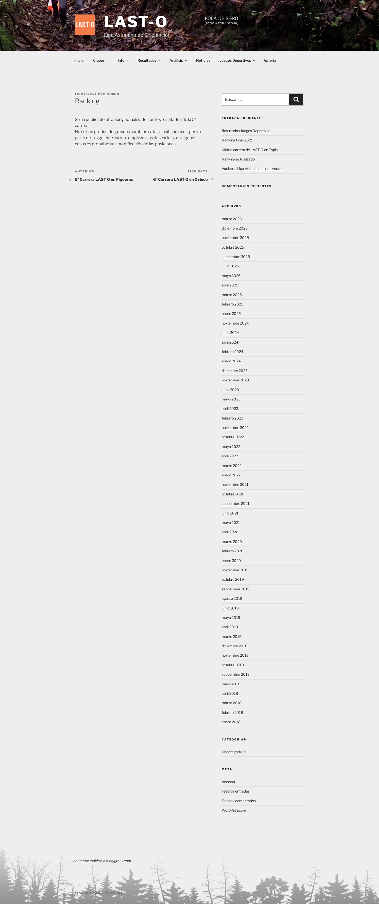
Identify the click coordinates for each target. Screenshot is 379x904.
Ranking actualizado (238, 159)
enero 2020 (231, 560)
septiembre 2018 (236, 674)
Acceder (228, 782)
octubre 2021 (233, 494)
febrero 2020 (233, 551)
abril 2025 (230, 285)
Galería (270, 60)
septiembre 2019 (236, 589)
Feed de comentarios (239, 801)
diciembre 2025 (235, 228)
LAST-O (136, 21)
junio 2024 (230, 332)
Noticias (203, 60)
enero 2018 (231, 722)
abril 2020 (230, 532)
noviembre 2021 (235, 484)
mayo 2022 (231, 446)
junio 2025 (230, 266)
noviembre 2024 (235, 323)
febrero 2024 (232, 351)
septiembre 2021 (235, 503)
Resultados (149, 60)
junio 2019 (230, 608)
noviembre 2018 (235, 655)
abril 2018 (230, 693)
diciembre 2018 (234, 646)
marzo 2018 (232, 703)
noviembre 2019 (235, 570)
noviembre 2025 (235, 237)
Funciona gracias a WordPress (98, 892)
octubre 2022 (233, 437)
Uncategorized (234, 752)
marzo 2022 (232, 465)
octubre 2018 (233, 665)
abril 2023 (230, 408)
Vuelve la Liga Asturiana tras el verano (252, 168)
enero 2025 (231, 313)
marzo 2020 (232, 541)
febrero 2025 (232, 304)
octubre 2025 (233, 247)
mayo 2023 (231, 399)
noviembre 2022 (235, 427)
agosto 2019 (232, 598)
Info (123, 60)
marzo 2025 (232, 295)
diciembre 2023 (235, 370)
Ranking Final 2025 (237, 140)
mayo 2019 (231, 617)
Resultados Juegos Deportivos (246, 130)
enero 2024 (231, 361)
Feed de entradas (236, 791)
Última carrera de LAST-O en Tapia (250, 150)
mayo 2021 (231, 522)
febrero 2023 (232, 418)
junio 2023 (230, 390)
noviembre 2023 (235, 380)
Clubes (101, 60)
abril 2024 (230, 342)
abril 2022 (230, 456)
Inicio (78, 60)
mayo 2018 (231, 684)
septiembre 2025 (236, 256)
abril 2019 (230, 627)
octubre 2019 (233, 579)
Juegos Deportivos (238, 60)
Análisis (178, 60)
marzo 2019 (232, 636)
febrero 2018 (232, 712)
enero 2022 (231, 475)
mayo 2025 (231, 275)
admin (113, 93)
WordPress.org (234, 810)
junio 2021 (230, 513)
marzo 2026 (232, 219)
